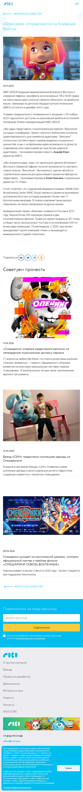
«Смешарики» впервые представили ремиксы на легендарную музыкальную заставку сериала (36, 351)
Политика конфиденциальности (17, 788)
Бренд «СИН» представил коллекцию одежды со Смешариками (36, 459)
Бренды (7, 670)
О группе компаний (15, 663)
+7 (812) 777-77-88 (13, 736)
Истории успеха (13, 691)
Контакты (8, 705)
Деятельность (11, 684)
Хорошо (68, 768)
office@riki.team (11, 741)
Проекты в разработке (16, 677)
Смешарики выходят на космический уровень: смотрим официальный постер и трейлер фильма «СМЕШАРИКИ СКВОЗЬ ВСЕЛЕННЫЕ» (41, 561)
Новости (8, 698)
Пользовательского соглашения (30, 638)
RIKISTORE (10, 712)
